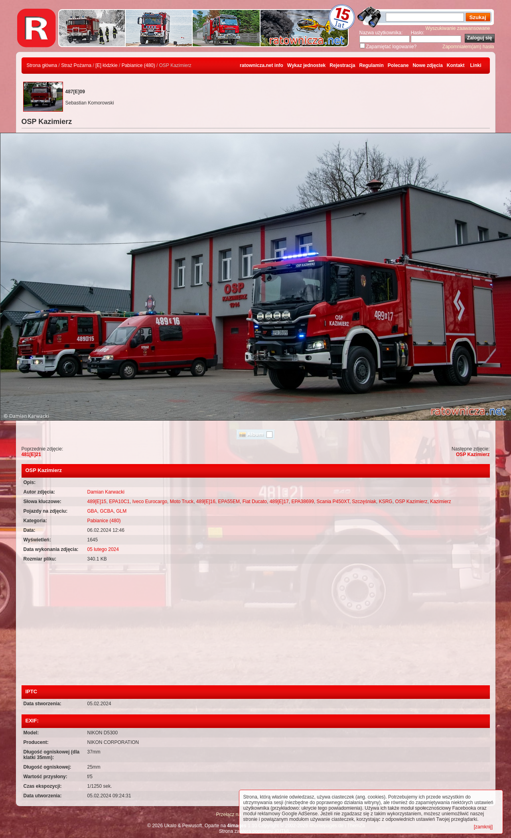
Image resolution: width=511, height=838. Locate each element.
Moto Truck (181, 501)
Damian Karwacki (105, 492)
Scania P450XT (333, 501)
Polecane (398, 65)
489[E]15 (97, 501)
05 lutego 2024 (103, 549)
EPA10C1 (119, 501)
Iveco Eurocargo (149, 501)
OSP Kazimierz (472, 454)
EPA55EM (229, 501)
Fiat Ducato (255, 501)
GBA (92, 511)
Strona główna (42, 65)
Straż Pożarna (76, 65)
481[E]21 (31, 454)
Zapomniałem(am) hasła (468, 46)
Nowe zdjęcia (427, 65)
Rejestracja (342, 65)
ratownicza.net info (261, 65)
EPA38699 (302, 501)
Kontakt (456, 65)
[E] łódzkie (106, 65)
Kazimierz (440, 501)
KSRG (386, 501)
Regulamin (371, 65)
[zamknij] (483, 827)
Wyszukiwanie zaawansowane (458, 28)
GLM (121, 511)
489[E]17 (279, 501)
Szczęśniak (364, 501)
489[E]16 (205, 501)
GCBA (107, 511)
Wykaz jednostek (306, 65)
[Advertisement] (256, 625)
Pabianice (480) (138, 65)
